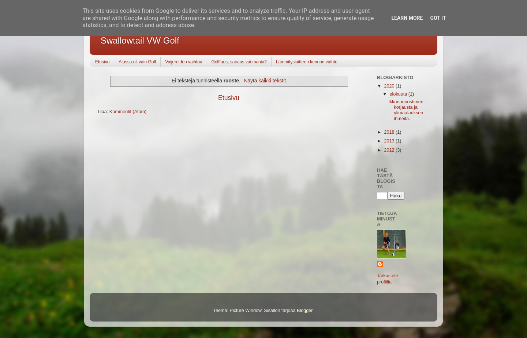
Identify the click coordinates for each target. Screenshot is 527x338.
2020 (390, 86)
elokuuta (399, 94)
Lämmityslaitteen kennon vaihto (306, 61)
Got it (438, 18)
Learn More (407, 18)
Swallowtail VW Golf (140, 40)
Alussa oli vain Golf (137, 61)
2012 (390, 150)
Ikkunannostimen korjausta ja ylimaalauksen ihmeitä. (405, 110)
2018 (390, 132)
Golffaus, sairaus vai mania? (239, 61)
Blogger (305, 310)
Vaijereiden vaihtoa (183, 61)
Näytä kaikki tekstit (265, 80)
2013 (390, 141)
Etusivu (102, 61)
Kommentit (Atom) (127, 111)
